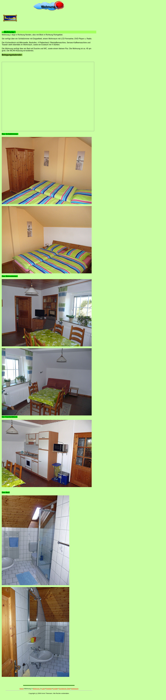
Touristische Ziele (64, 689)
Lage (43, 689)
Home (21, 689)
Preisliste (49, 689)
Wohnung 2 (37, 689)
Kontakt (55, 689)
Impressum (74, 689)
